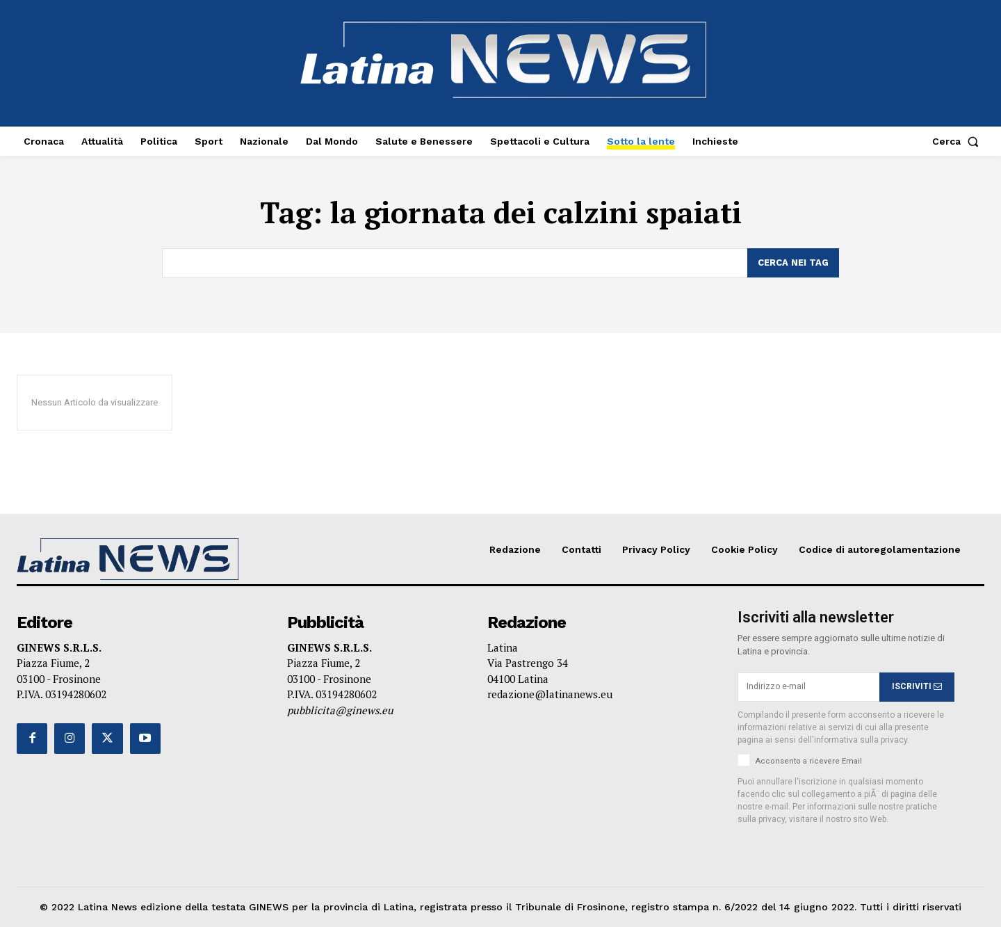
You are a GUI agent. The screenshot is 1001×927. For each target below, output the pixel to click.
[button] (958, 141)
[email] (808, 687)
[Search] (793, 262)
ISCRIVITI (917, 686)
